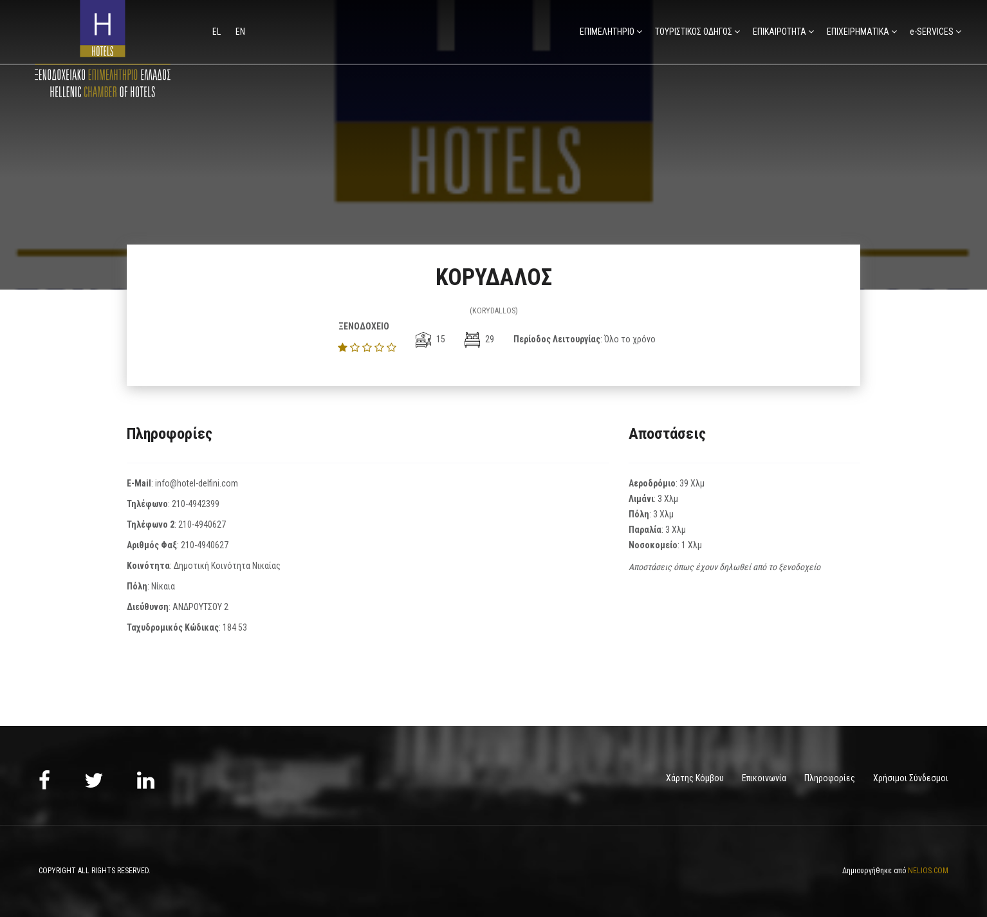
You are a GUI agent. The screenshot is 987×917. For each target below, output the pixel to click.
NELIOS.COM (928, 870)
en (240, 31)
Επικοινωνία (764, 778)
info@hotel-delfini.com (196, 483)
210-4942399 (195, 504)
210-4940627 (202, 524)
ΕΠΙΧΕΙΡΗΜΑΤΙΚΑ (858, 31)
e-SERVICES (932, 31)
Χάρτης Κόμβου (695, 778)
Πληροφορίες (829, 778)
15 (430, 339)
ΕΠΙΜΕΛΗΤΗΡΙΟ (607, 31)
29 (479, 339)
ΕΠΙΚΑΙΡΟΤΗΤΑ (779, 31)
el (217, 31)
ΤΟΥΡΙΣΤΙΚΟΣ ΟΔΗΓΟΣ (693, 31)
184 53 (235, 627)
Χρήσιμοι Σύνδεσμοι (910, 778)
